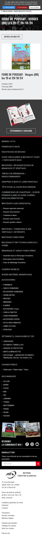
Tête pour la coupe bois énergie (19, 187)
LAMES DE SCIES (9, 326)
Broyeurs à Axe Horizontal (16, 203)
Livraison (5, 508)
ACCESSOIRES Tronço (11, 309)
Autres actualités (12, 36)
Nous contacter (7, 498)
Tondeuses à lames (10, 215)
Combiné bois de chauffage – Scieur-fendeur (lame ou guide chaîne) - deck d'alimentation (21, 195)
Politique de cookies (9, 526)
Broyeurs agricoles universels (13, 208)
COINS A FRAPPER (10, 312)
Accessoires (8, 280)
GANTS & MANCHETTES (12, 352)
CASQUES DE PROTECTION (13, 348)
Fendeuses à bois (11, 146)
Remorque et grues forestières (19, 250)
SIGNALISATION (9, 295)
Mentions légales (7, 518)
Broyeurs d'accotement (11, 212)
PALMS (6, 412)
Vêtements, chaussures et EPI (18, 336)
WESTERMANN (8, 405)
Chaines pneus (9, 364)
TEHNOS (6, 402)
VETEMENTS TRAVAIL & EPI (13, 345)
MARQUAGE (7, 302)
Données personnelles (9, 523)
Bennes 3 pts (8, 141)
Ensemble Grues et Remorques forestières (18, 256)
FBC (4, 395)
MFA (4, 392)
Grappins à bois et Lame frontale (20, 182)
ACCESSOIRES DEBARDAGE (13, 292)
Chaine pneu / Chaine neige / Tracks (15, 370)
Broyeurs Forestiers (13, 237)
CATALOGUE (7, 330)
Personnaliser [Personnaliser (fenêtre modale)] (34, 7)
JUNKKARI (7, 399)
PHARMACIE (7, 285)
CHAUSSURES (8, 341)
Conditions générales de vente (12, 503)
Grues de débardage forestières (14, 262)
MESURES (6, 299)
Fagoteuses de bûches (13, 152)
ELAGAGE (6, 305)
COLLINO (6, 381)
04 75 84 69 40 (10, 487)
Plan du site (6, 533)
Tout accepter (9, 7)
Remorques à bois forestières (13, 259)
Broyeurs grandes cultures (12, 222)
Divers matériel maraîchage (17, 274)
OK (38, 464)
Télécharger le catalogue (21, 130)
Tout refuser (22, 7)
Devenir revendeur (8, 515)
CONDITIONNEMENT (10, 316)
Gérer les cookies (8, 528)
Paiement (5, 505)
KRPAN (5, 385)
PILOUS (6, 388)
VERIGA (6, 409)
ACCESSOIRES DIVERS (11, 319)
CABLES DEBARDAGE (11, 288)
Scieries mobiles (10, 269)
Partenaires (6, 513)
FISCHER (6, 416)
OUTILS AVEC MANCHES (12, 323)
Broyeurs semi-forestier (11, 219)
